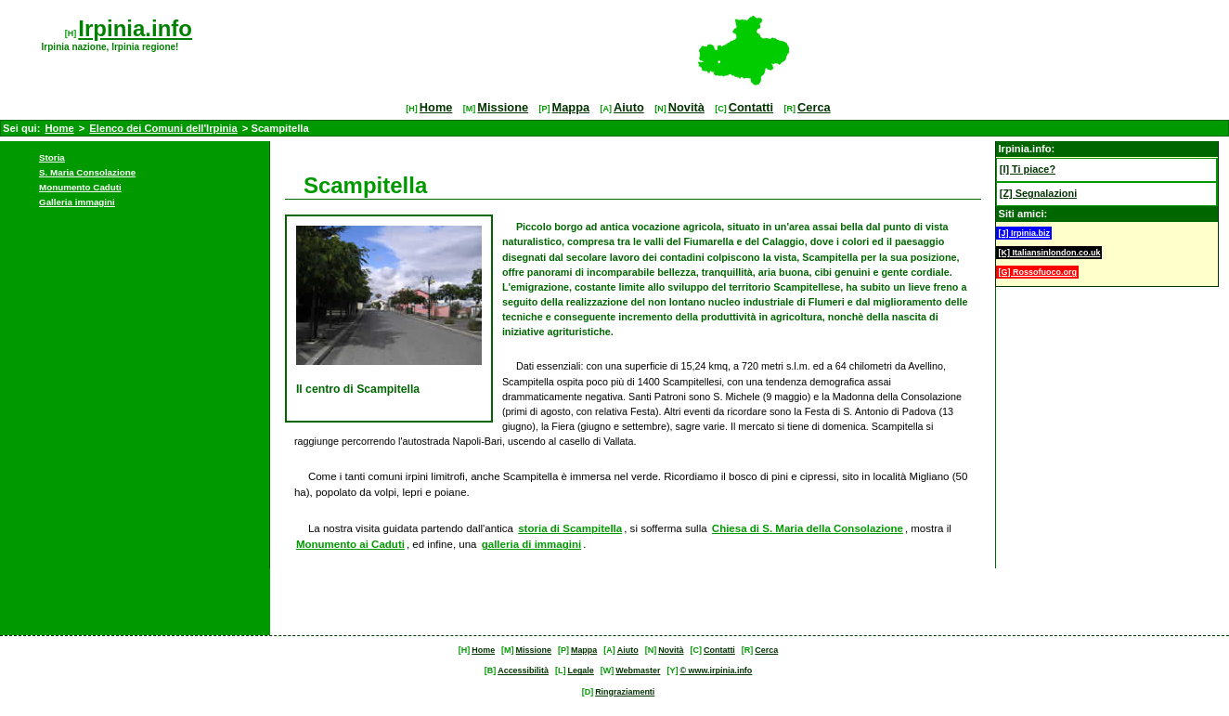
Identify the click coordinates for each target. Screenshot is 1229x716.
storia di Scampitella (570, 528)
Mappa (571, 107)
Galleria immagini (77, 202)
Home (436, 107)
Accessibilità (523, 670)
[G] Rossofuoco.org (1037, 272)
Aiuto (629, 107)
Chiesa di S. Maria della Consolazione (807, 528)
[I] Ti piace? (1027, 169)
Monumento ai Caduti (350, 544)
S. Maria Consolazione (87, 172)
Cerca (814, 107)
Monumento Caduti (80, 187)
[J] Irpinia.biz (1024, 233)
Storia (52, 157)
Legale (580, 670)
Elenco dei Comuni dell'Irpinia (163, 128)
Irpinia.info (135, 28)
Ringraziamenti (624, 691)
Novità (686, 107)
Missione (502, 107)
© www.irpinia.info (715, 670)
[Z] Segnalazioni (1038, 193)
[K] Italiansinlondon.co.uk (1049, 252)
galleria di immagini (532, 544)
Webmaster (637, 670)
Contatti (751, 107)
